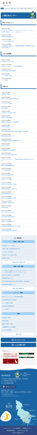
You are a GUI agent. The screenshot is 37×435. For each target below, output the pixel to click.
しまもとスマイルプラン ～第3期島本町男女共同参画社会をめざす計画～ (17, 160)
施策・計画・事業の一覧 (18, 288)
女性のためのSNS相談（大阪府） (9, 184)
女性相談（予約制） (6, 94)
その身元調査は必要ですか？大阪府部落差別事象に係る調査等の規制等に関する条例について (18, 46)
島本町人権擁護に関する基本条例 (9, 230)
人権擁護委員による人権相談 (8, 150)
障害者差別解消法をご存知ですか (9, 188)
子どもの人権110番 (5, 170)
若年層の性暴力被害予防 (7, 36)
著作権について (26, 428)
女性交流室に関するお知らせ (8, 216)
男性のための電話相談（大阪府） (9, 198)
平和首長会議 (4, 207)
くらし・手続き (20, 8)
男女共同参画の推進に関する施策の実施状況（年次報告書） (15, 131)
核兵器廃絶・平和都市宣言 (7, 202)
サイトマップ (7, 428)
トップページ (7, 8)
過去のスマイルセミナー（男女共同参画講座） (12, 66)
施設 (25, 8)
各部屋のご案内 (5, 145)
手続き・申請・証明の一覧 (18, 262)
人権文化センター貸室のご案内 (8, 112)
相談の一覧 (18, 334)
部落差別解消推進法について (8, 193)
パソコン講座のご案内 (6, 75)
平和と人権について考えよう (8, 212)
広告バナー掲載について (18, 432)
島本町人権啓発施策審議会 (7, 165)
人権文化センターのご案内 (7, 61)
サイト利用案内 (16, 428)
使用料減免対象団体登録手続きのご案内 (10, 226)
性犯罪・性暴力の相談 (6, 117)
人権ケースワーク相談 (6, 179)
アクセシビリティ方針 (22, 430)
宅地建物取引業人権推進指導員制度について (11, 140)
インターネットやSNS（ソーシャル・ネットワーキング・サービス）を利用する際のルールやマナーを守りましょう (17, 31)
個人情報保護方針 (11, 430)
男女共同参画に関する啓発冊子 (8, 70)
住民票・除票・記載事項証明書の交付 (10, 98)
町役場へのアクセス (10, 386)
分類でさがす (13, 8)
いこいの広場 (4, 80)
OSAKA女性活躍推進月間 (7, 174)
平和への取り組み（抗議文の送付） (9, 154)
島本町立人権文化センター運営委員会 (10, 122)
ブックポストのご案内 (6, 103)
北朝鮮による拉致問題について (8, 221)
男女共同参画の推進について (8, 136)
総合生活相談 (4, 108)
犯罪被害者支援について (7, 126)
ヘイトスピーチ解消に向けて (8, 41)
